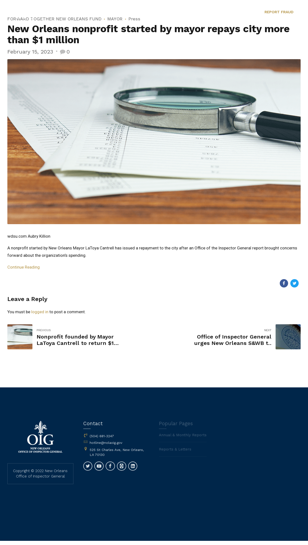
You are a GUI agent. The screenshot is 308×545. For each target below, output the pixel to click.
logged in (39, 311)
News (156, 37)
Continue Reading (23, 267)
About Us (130, 37)
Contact (237, 37)
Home (104, 37)
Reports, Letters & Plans (196, 37)
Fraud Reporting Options (279, 37)
